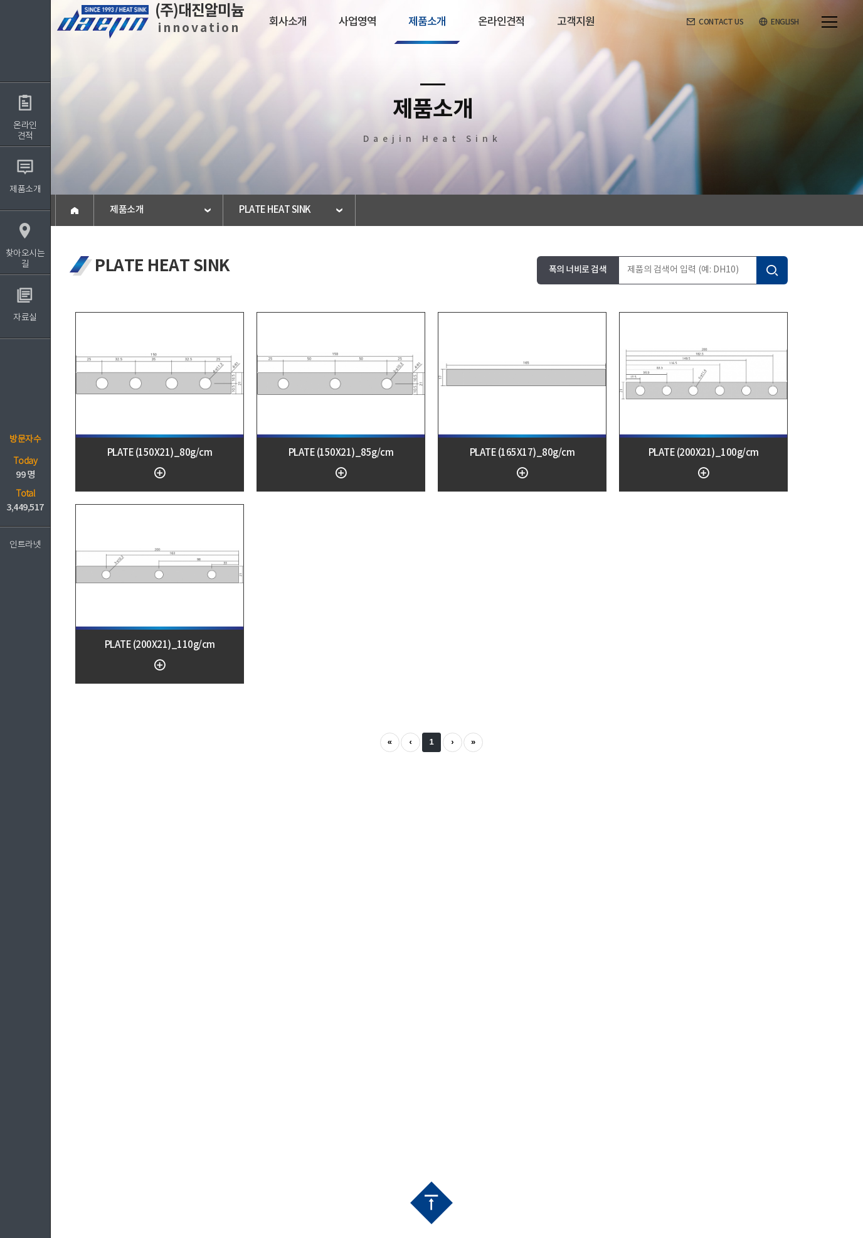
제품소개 (127, 210)
